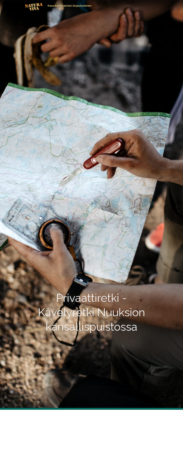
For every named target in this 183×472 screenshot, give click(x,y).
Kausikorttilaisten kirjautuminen (69, 5)
